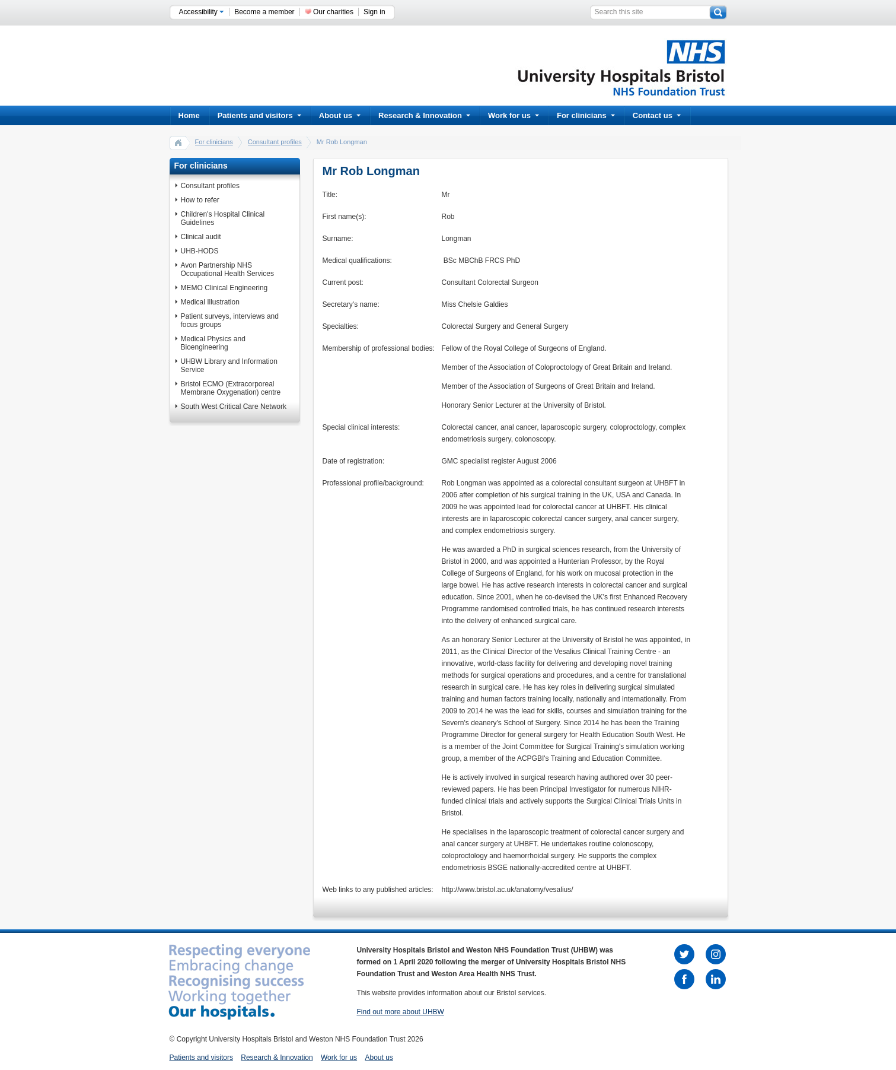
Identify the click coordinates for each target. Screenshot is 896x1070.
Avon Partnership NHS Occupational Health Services (227, 269)
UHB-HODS (200, 251)
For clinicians (586, 115)
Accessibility (202, 12)
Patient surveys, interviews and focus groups (230, 320)
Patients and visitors (259, 115)
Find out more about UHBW (400, 1012)
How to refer (200, 200)
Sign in (374, 12)
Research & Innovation (424, 115)
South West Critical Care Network (234, 406)
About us (340, 115)
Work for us (513, 115)
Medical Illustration (210, 302)
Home (189, 115)
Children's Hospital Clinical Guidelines (223, 218)
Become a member (264, 12)
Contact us (657, 115)
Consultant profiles (275, 141)
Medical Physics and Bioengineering (213, 343)
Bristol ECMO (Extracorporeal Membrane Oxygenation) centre (231, 388)
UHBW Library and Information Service (229, 365)
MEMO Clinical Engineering (224, 288)
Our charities (333, 12)
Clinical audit (201, 237)
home (178, 142)
